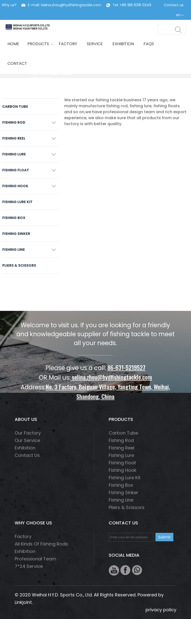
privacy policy (160, 610)
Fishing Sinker (16, 233)
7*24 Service (29, 566)
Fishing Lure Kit (17, 201)
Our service (27, 440)
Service (95, 44)
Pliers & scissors (19, 265)
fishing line (13, 249)
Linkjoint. (24, 602)
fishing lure (14, 154)
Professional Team (35, 559)
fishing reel (13, 138)
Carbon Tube (15, 106)
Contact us (174, 4)
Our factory (28, 433)
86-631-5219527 (126, 367)
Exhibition (123, 44)
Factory (68, 44)
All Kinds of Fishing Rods (41, 544)
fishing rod (13, 122)
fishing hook (15, 185)
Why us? (9, 4)
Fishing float (15, 170)
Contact (17, 63)
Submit (164, 537)
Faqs (148, 44)
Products (38, 44)
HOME (13, 44)
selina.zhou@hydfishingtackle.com (111, 376)
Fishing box (13, 217)
